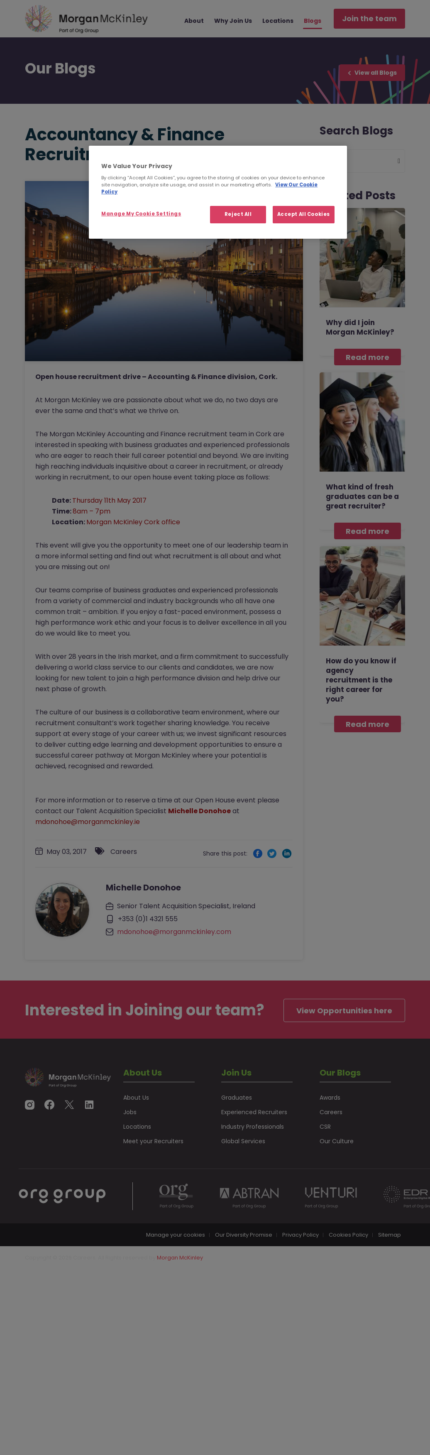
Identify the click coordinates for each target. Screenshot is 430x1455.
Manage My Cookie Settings (141, 213)
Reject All (238, 214)
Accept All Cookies (303, 214)
